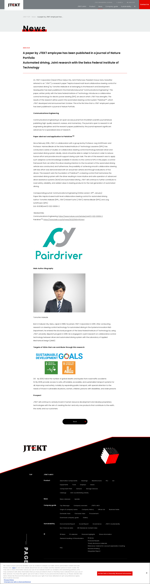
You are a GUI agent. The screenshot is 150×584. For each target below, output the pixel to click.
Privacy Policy (9, 580)
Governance (97, 524)
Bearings (84, 481)
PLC (107, 481)
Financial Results (93, 541)
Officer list (101, 509)
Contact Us (144, 4)
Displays (83, 485)
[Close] (146, 573)
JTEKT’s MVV (82, 6)
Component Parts (66, 489)
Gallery (85, 518)
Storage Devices (92, 489)
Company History (88, 509)
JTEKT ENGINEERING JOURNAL (103, 2)
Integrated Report (94, 551)
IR (134, 6)
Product (92, 6)
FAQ (61, 548)
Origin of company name (69, 509)
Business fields (114, 509)
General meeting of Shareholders (72, 538)
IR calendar (73, 534)
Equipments (64, 485)
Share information (105, 534)
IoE (113, 481)
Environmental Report (67, 524)
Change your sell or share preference (17, 582)
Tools (74, 485)
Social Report (83, 524)
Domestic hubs (65, 514)
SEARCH (120, 2)
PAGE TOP (26, 562)
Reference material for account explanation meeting (106, 546)
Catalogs (63, 493)
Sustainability (126, 6)
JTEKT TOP (26, 17)
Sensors (79, 489)
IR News (62, 534)
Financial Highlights (88, 534)
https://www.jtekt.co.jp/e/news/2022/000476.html (63, 219)
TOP (30, 474)
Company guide (111, 6)
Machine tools (97, 481)
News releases (65, 499)
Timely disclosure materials (97, 543)
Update (77, 499)
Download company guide (69, 518)
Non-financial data (66, 528)
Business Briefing (94, 549)
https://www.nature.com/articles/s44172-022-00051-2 (80, 216)
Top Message (64, 506)
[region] (75, 573)
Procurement (93, 514)
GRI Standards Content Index (87, 528)
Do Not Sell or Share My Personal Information (114, 573)
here (13, 568)
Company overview (80, 506)
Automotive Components (68, 481)
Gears (92, 485)
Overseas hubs (80, 514)
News (100, 6)
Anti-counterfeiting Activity (79, 493)
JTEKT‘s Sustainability (113, 524)
